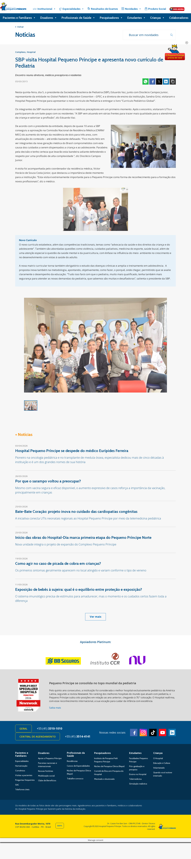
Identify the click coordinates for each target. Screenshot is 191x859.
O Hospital (158, 758)
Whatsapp (145, 81)
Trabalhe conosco (75, 778)
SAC (17, 784)
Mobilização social (46, 775)
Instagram (143, 732)
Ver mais (95, 616)
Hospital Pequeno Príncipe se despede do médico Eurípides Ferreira (71, 450)
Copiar (173, 81)
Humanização (21, 766)
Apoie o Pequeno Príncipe (50, 758)
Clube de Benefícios (47, 780)
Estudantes (136, 17)
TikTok (153, 732)
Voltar (20, 26)
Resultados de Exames (104, 8)
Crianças (157, 17)
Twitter (159, 81)
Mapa (59, 825)
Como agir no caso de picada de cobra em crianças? (58, 563)
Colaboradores (178, 17)
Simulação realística (138, 783)
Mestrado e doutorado (104, 779)
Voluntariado (159, 767)
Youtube (162, 732)
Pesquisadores (111, 17)
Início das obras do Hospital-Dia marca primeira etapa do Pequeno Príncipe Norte (83, 537)
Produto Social (157, 8)
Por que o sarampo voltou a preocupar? (48, 481)
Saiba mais (55, 707)
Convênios (20, 770)
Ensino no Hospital (137, 774)
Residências (72, 761)
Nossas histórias (45, 771)
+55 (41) (49, 728)
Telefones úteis (22, 789)
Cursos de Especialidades (78, 766)
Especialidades (73, 8)
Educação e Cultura (161, 763)
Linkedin (166, 81)
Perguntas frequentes (25, 780)
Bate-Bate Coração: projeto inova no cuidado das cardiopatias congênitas (76, 511)
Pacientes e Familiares (19, 17)
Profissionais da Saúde (76, 754)
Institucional (46, 8)
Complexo (20, 52)
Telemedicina (135, 779)
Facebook (152, 81)
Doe (175, 52)
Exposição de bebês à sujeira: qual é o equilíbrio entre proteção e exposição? (78, 589)
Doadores (48, 17)
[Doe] (177, 8)
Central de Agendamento (37, 736)
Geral (23, 728)
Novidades (133, 8)
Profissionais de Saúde (78, 17)
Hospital (31, 52)
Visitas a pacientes (23, 775)
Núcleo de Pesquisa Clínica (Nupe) (109, 766)
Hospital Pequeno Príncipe (13, 7)
